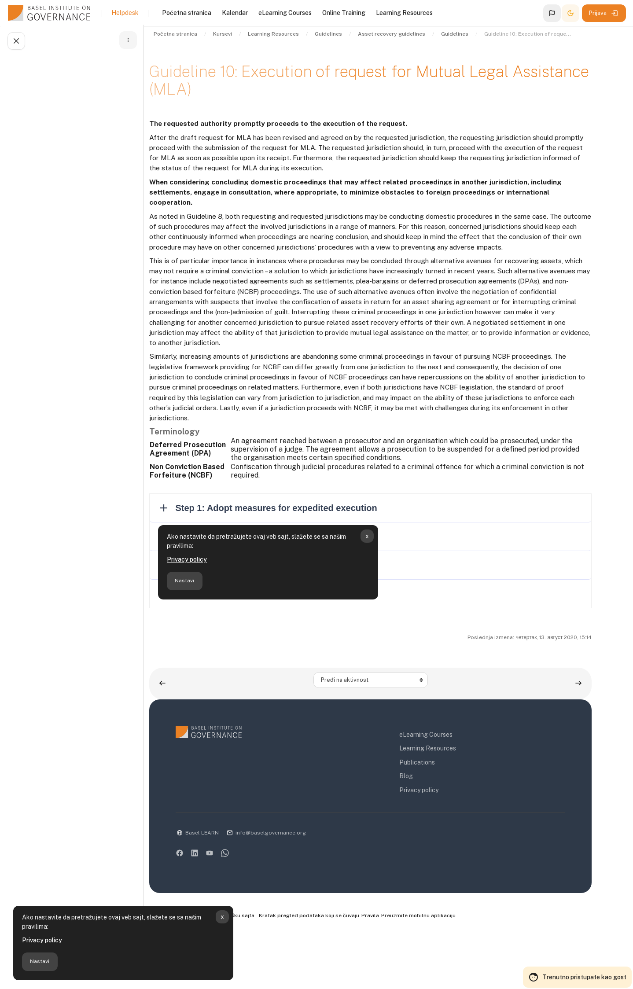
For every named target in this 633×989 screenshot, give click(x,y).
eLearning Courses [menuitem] (285, 12)
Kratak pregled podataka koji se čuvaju (341, 967)
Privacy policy (42, 940)
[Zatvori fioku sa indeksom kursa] (16, 42)
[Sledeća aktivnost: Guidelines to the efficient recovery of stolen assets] (580, 734)
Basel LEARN (233, 884)
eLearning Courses (442, 786)
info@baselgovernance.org (302, 884)
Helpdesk (125, 12)
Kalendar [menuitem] (235, 12)
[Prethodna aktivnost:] (193, 734)
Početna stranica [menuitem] (186, 12)
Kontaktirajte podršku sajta (246, 967)
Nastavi (39, 961)
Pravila (403, 967)
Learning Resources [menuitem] (404, 12)
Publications (433, 813)
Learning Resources (444, 800)
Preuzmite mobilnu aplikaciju (453, 967)
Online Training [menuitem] (343, 12)
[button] (552, 13)
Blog (422, 827)
